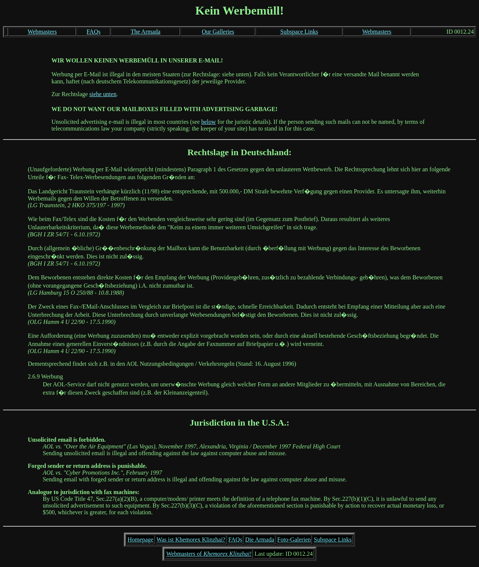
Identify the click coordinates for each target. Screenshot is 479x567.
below (208, 122)
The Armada (146, 31)
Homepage (140, 539)
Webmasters (42, 31)
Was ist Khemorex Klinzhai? (190, 539)
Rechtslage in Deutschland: (239, 152)
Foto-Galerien (294, 539)
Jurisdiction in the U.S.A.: (240, 422)
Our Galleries (218, 31)
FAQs (93, 31)
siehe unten (102, 94)
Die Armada (259, 539)
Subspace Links (299, 31)
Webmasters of (208, 554)
